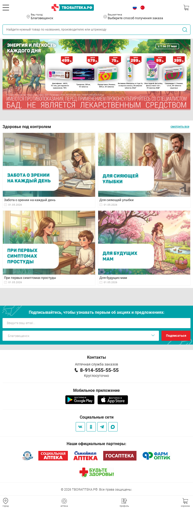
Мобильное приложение (96, 390)
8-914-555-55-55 (99, 370)
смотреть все (180, 126)
